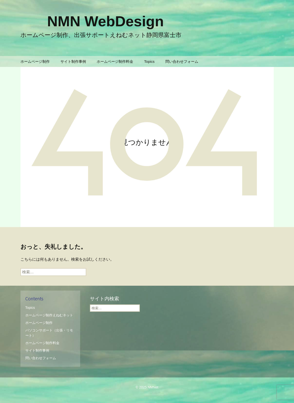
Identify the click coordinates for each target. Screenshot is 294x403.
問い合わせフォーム (181, 61)
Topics (149, 61)
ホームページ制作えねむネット (49, 315)
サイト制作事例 (73, 61)
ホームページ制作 (35, 61)
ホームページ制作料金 (115, 61)
